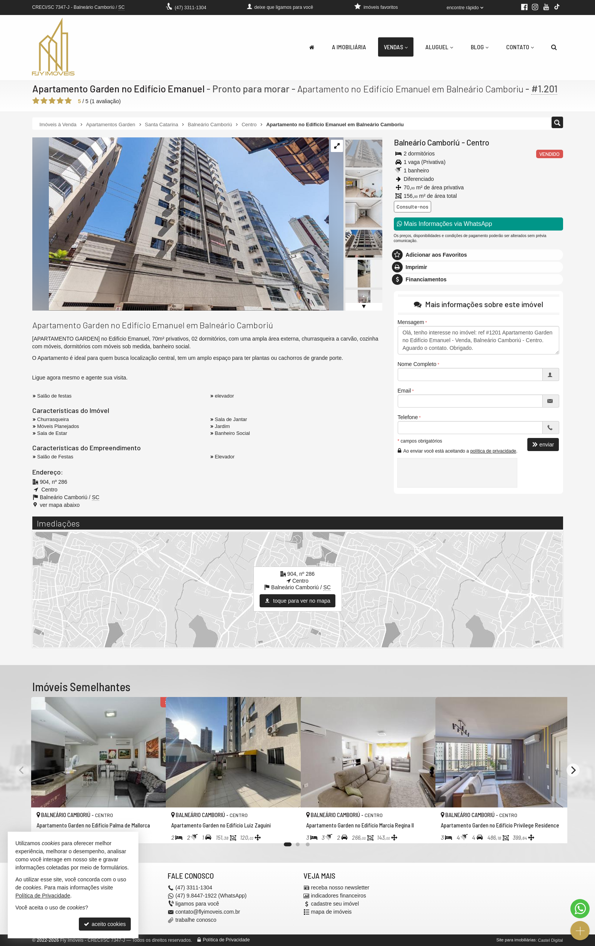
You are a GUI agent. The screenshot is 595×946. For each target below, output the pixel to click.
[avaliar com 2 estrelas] (44, 101)
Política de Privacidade (226, 940)
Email (404, 391)
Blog (479, 46)
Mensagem (411, 322)
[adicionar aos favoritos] (152, 831)
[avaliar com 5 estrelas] (68, 101)
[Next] (573, 770)
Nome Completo (417, 364)
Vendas (396, 46)
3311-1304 (190, 7)
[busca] (554, 47)
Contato (520, 46)
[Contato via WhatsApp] (580, 908)
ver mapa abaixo (60, 505)
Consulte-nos (412, 206)
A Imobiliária (349, 46)
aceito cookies (105, 924)
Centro (478, 142)
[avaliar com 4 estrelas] (60, 101)
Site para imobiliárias (515, 940)
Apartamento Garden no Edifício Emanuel (118, 88)
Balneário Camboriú (427, 142)
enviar (543, 444)
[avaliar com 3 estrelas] (52, 101)
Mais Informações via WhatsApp (444, 224)
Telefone (408, 417)
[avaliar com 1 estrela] (36, 101)
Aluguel (439, 46)
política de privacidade (493, 451)
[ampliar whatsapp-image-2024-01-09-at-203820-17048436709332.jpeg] (180, 224)
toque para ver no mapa (297, 601)
